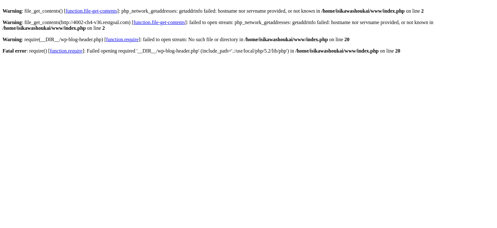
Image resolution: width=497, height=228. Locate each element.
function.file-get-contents (91, 11)
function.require (122, 39)
